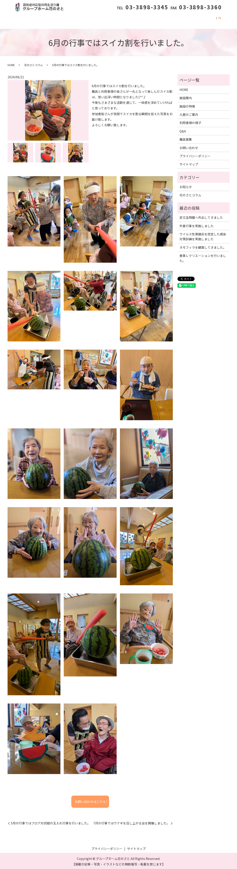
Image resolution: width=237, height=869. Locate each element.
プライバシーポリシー (195, 154)
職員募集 (182, 20)
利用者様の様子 (118, 20)
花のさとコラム (146, 20)
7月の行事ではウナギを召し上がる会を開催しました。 (131, 822)
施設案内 (48, 20)
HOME (31, 20)
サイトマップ (188, 163)
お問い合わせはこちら (90, 800)
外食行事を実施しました (196, 224)
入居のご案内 (91, 20)
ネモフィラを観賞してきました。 (202, 246)
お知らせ (185, 185)
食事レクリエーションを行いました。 (202, 257)
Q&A (166, 20)
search (219, 20)
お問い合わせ (204, 20)
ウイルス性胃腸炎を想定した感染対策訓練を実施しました (202, 235)
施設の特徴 (68, 20)
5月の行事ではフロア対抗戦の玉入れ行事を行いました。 (50, 822)
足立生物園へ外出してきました (201, 216)
